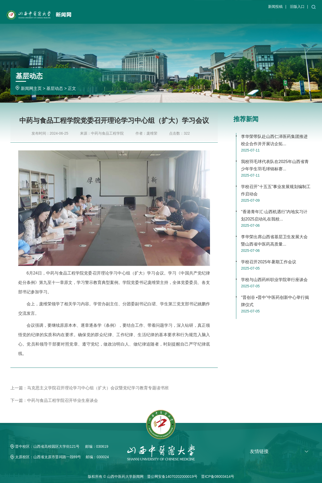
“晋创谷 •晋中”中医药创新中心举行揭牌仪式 (275, 301)
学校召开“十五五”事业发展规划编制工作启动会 (276, 190)
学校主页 (136, 17)
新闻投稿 (275, 6)
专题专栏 (292, 17)
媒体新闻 (254, 17)
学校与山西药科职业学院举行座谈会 (274, 279)
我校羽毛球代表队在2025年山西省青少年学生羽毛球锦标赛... (275, 165)
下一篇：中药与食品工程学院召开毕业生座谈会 (54, 407)
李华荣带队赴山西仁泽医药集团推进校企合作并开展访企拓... (274, 140)
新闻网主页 (157, 17)
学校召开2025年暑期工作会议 (268, 262)
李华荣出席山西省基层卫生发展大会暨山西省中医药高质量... (274, 240)
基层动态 (273, 17)
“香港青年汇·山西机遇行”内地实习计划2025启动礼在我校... (274, 215)
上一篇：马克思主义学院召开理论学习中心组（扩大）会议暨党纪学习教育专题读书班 (89, 395)
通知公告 (197, 17)
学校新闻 (178, 17)
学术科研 (235, 17)
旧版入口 (297, 6)
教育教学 (216, 17)
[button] (313, 6)
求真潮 (309, 17)
